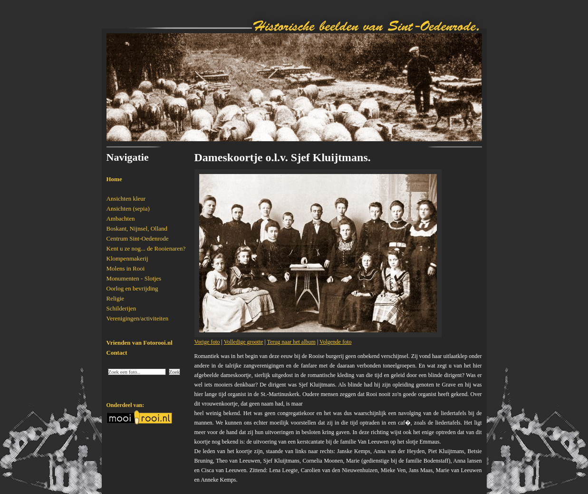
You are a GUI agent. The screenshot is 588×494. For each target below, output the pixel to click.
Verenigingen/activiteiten (137, 318)
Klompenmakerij (127, 258)
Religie (115, 298)
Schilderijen (121, 308)
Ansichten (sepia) (128, 208)
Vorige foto (207, 342)
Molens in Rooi (125, 268)
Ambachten (120, 218)
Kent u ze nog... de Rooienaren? (146, 248)
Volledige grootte (243, 342)
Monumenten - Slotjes (134, 278)
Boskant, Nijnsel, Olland (137, 228)
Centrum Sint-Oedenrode (137, 238)
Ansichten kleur (126, 198)
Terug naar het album (291, 342)
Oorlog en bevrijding (132, 288)
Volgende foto (335, 342)
